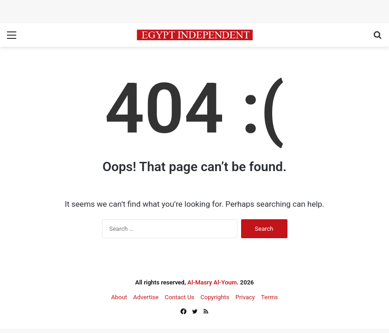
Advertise (146, 297)
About (119, 297)
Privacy (245, 297)
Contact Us (179, 297)
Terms (269, 297)
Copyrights (214, 297)
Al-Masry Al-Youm (212, 282)
